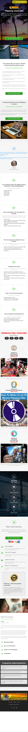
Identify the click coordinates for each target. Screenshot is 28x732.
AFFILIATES (10, 702)
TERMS (18, 702)
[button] (26, 667)
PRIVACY (14, 702)
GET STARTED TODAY (14, 38)
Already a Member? (19, 2)
